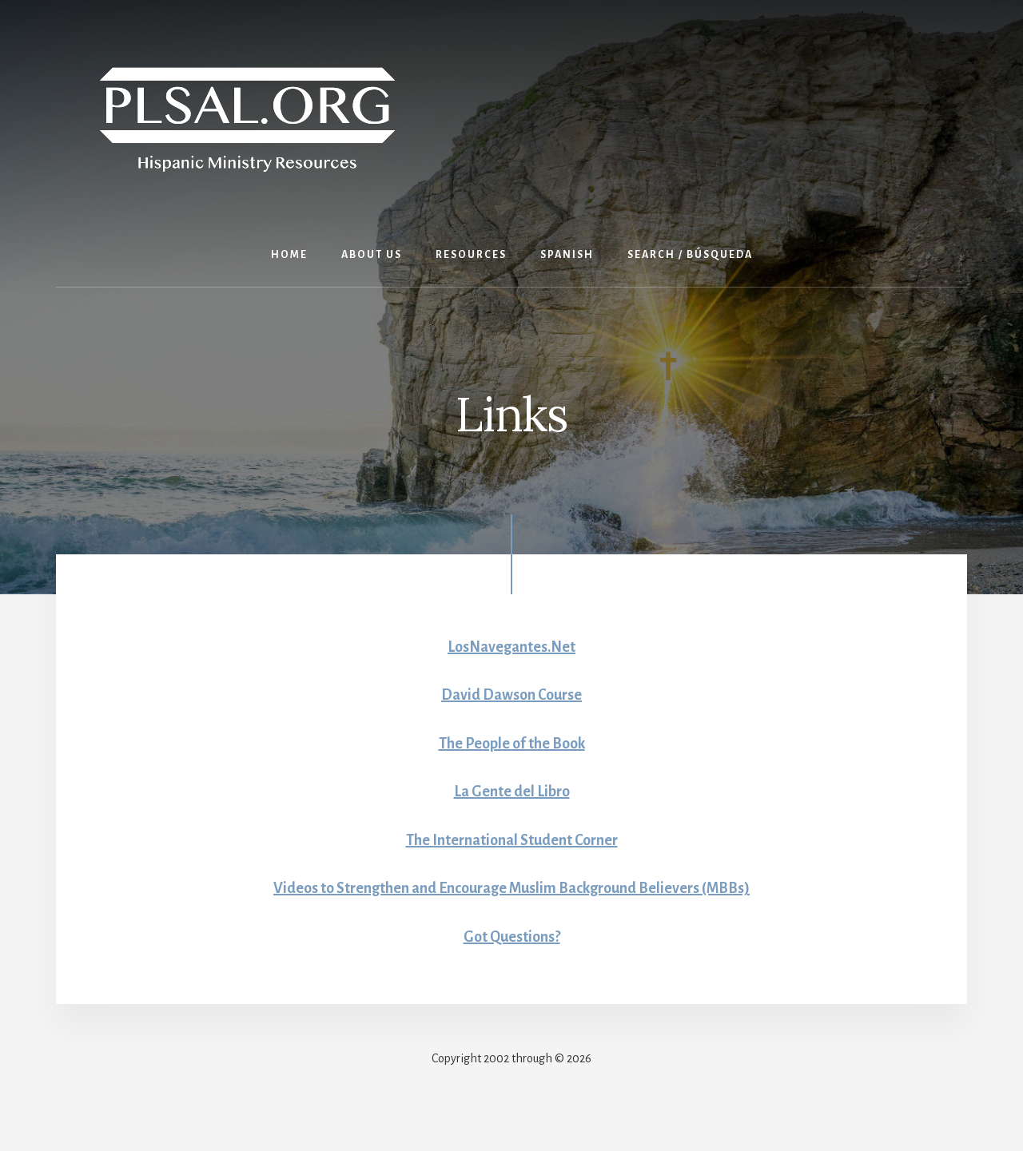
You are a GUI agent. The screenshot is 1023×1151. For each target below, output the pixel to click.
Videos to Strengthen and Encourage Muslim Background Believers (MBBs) (511, 888)
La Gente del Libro (512, 792)
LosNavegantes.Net (511, 647)
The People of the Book (512, 744)
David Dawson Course (511, 695)
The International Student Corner (512, 840)
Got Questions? (512, 937)
